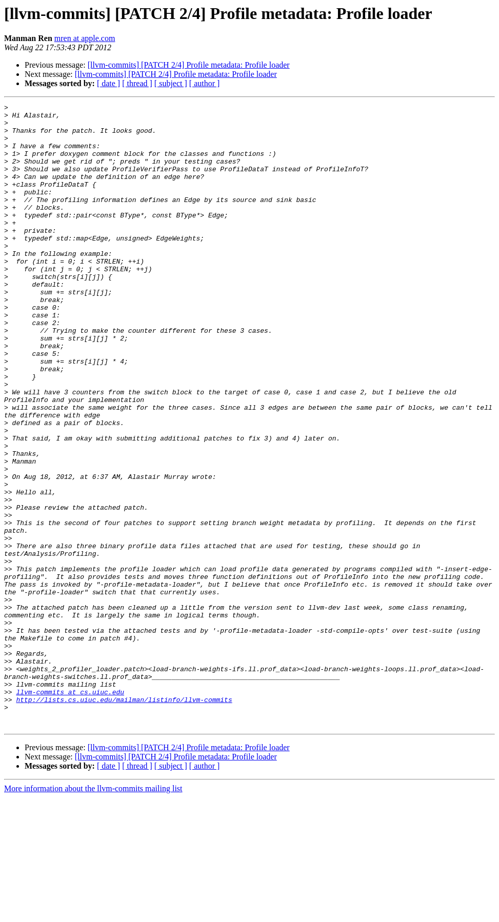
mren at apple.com (84, 38)
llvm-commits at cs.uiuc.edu (70, 810)
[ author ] (204, 83)
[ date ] (108, 83)
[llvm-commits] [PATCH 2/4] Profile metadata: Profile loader (189, 65)
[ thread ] (137, 83)
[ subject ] (170, 83)
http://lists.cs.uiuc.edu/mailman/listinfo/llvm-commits (124, 819)
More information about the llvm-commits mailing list (93, 913)
